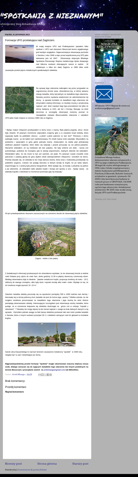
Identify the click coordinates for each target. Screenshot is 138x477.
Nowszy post (13, 463)
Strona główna (47, 463)
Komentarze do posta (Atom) (32, 470)
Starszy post (80, 463)
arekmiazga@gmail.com (54, 370)
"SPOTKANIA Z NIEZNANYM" (51, 15)
